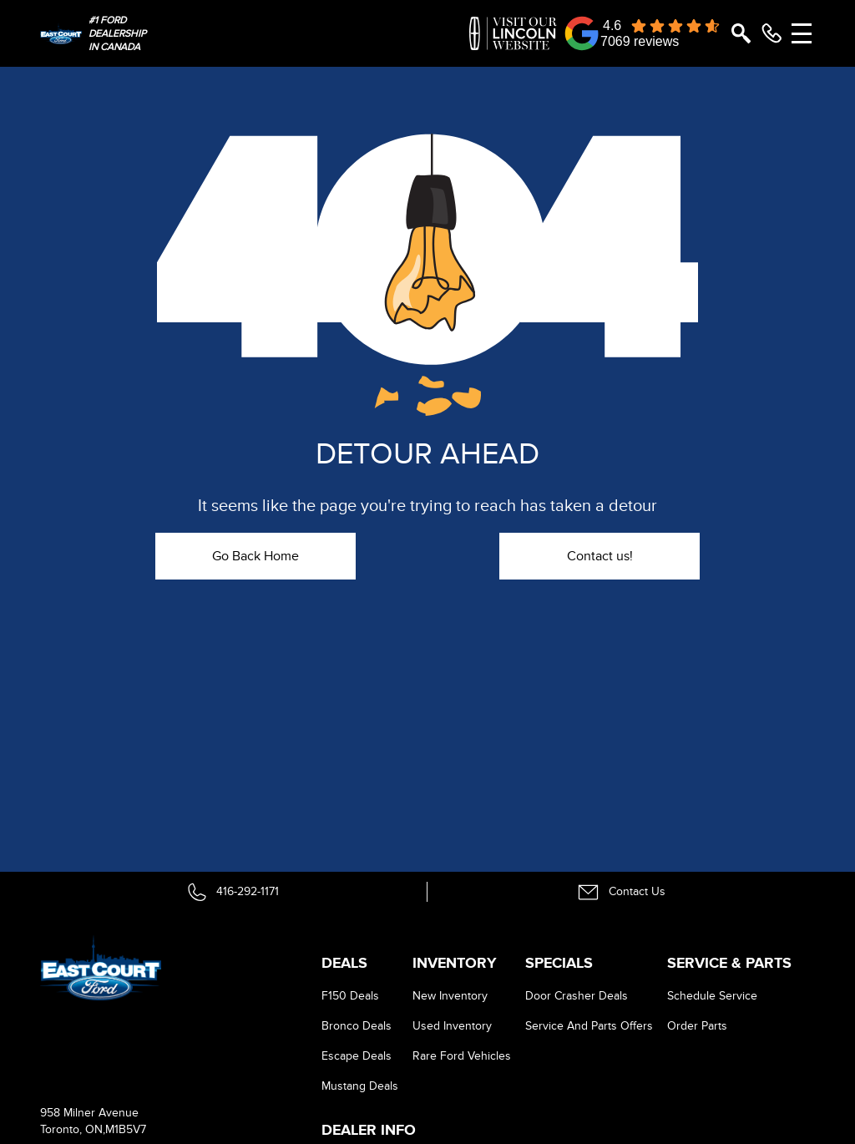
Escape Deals (356, 1056)
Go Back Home (255, 556)
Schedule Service (712, 996)
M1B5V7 (125, 1129)
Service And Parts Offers (589, 1026)
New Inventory (450, 996)
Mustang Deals (359, 1086)
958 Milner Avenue (89, 1113)
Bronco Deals (356, 1026)
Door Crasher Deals (576, 996)
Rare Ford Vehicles (461, 1056)
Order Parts (697, 1026)
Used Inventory (452, 1026)
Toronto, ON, (72, 1129)
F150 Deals (350, 996)
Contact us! (600, 556)
